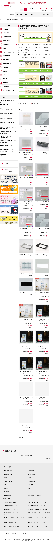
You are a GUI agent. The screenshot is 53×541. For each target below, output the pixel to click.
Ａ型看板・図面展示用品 (9, 481)
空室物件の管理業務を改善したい (11, 522)
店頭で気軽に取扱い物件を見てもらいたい (37, 502)
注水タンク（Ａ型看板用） (41, 152)
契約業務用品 (31, 470)
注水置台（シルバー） (24, 254)
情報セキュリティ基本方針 (15, 537)
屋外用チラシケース (32, 484)
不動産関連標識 (31, 481)
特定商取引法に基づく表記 (9, 533)
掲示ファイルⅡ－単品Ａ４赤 (25, 152)
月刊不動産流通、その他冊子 (34, 495)
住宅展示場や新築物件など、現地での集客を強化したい (38, 513)
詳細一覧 (31, 101)
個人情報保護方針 (27, 537)
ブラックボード (22, 292)
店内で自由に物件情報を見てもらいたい (12, 505)
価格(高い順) (35, 103)
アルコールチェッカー (33, 491)
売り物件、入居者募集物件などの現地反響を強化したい (14, 518)
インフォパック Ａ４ (24, 126)
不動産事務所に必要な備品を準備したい (12, 509)
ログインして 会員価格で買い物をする (31, 10)
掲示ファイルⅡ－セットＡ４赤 (26, 177)
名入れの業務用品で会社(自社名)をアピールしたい (15, 526)
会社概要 (5, 537)
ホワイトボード (38, 273)
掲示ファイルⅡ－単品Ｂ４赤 (41, 177)
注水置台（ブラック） (40, 254)
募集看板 (6, 488)
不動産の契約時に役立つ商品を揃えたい (36, 505)
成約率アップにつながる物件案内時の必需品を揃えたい (38, 518)
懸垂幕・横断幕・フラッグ (34, 474)
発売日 (24, 103)
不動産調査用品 (7, 495)
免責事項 (35, 537)
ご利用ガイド (47, 11)
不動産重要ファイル (8, 470)
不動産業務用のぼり (8, 474)
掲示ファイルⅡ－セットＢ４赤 (42, 201)
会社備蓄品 (6, 491)
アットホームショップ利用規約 (21, 533)
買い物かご (51, 11)
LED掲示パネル (31, 477)
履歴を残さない (48, 458)
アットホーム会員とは (40, 11)
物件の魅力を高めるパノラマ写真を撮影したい (38, 522)
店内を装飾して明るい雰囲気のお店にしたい (37, 509)
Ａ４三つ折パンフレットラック (26, 273)
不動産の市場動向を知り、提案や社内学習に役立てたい (14, 513)
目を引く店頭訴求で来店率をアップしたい (13, 502)
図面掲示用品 (7, 477)
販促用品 (30, 488)
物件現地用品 (7, 484)
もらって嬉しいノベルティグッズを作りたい (37, 526)
